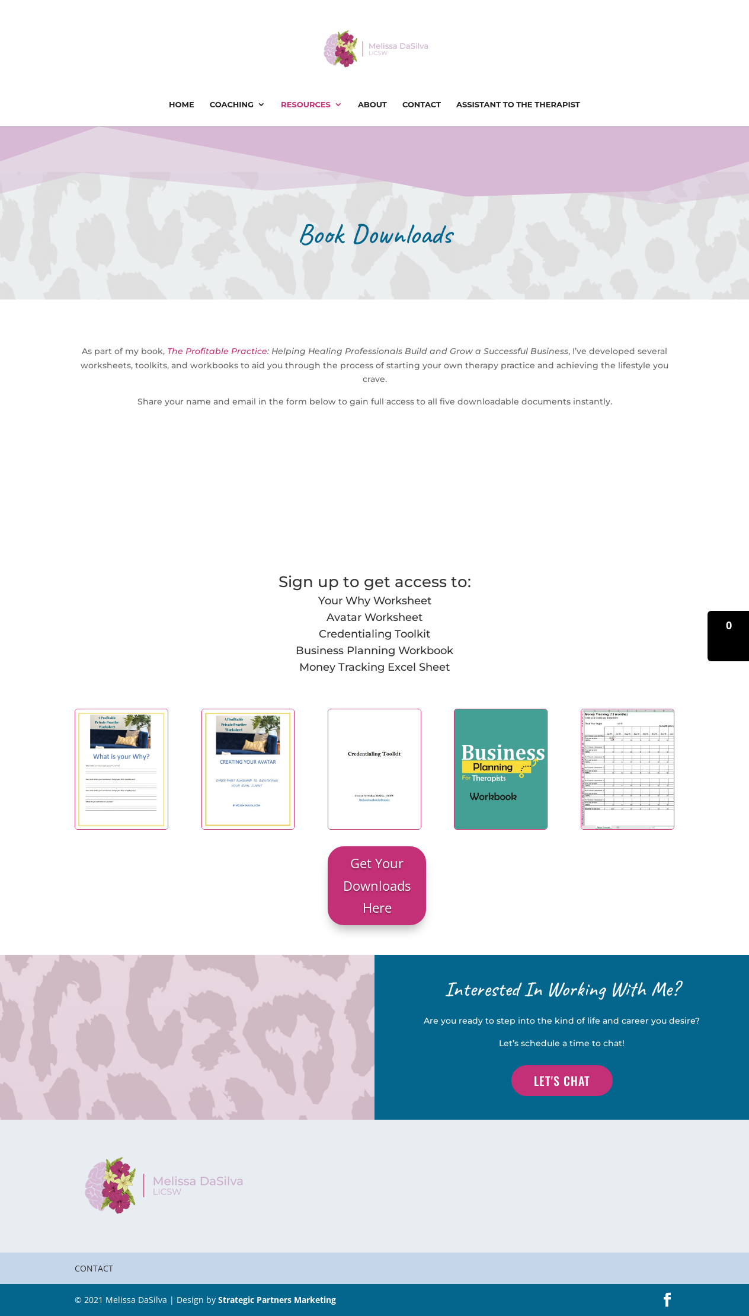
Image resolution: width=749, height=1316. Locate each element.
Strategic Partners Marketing (277, 1299)
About (372, 104)
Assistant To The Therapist (518, 104)
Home (181, 104)
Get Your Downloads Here (377, 885)
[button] (728, 636)
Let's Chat (562, 1080)
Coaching (232, 104)
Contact (421, 104)
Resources (306, 104)
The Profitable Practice (217, 351)
